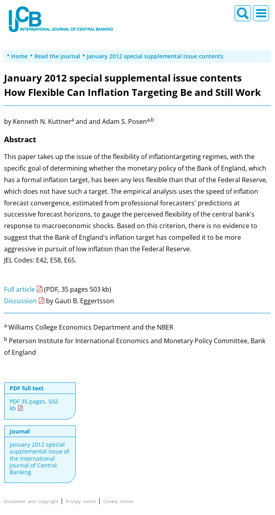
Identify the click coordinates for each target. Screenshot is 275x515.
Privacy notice (81, 501)
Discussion (20, 300)
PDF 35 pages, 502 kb (34, 405)
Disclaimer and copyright (31, 501)
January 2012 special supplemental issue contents (155, 56)
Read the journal (57, 56)
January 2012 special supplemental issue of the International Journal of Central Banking (39, 458)
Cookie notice (118, 501)
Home (19, 56)
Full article (19, 289)
